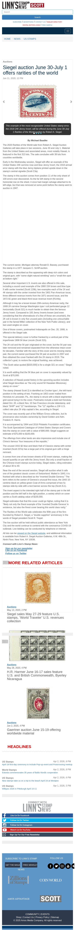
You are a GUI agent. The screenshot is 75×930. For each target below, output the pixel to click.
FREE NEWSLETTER (30, 865)
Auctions (11, 607)
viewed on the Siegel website (31, 533)
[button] (4, 101)
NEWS (17, 39)
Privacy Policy (42, 917)
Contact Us (28, 917)
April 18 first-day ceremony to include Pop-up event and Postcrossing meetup (37, 764)
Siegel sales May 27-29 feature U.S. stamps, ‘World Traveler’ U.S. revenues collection (35, 617)
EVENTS (45, 914)
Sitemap (55, 917)
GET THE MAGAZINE (13, 865)
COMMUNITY (32, 914)
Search (37, 17)
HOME (7, 39)
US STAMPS (30, 39)
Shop (18, 917)
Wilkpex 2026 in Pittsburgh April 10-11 (19, 789)
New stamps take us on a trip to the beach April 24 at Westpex (30, 781)
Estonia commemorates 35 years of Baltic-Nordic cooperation (30, 772)
